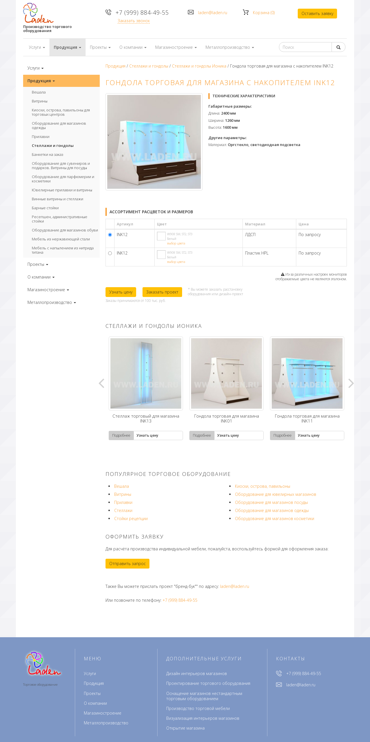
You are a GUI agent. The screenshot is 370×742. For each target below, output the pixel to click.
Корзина (264, 12)
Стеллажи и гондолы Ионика (199, 66)
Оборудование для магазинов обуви (65, 230)
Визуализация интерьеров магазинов (202, 718)
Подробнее (121, 435)
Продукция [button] (67, 47)
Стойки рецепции (131, 518)
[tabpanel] (145, 388)
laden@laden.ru (212, 12)
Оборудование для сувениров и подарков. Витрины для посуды (61, 165)
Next (351, 383)
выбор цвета (176, 243)
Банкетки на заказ (47, 154)
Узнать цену (120, 292)
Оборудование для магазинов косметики (274, 518)
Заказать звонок (134, 20)
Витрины (39, 101)
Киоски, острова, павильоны (262, 486)
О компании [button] (133, 47)
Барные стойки (45, 207)
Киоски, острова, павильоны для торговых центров (61, 112)
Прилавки (40, 136)
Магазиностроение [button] (176, 47)
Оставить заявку (317, 13)
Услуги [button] (37, 47)
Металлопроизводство (106, 723)
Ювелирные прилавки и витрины (62, 189)
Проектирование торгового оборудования (208, 683)
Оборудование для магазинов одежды (59, 125)
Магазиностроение (102, 713)
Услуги (90, 673)
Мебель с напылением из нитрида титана (63, 250)
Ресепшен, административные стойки (59, 219)
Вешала (39, 92)
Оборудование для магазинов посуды (271, 502)
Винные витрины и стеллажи (57, 198)
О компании (95, 703)
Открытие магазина (185, 728)
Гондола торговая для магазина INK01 (226, 419)
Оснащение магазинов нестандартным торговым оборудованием (204, 696)
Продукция (115, 66)
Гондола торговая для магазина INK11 (307, 419)
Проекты (92, 693)
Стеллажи (123, 510)
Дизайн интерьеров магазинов (196, 673)
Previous (101, 383)
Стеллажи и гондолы (53, 145)
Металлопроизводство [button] (230, 47)
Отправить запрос (127, 563)
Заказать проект (162, 292)
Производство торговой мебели (198, 708)
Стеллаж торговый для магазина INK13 (145, 419)
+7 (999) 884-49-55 (142, 12)
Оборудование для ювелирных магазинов (275, 494)
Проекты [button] (100, 47)
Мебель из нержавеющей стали (61, 239)
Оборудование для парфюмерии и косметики (63, 179)
